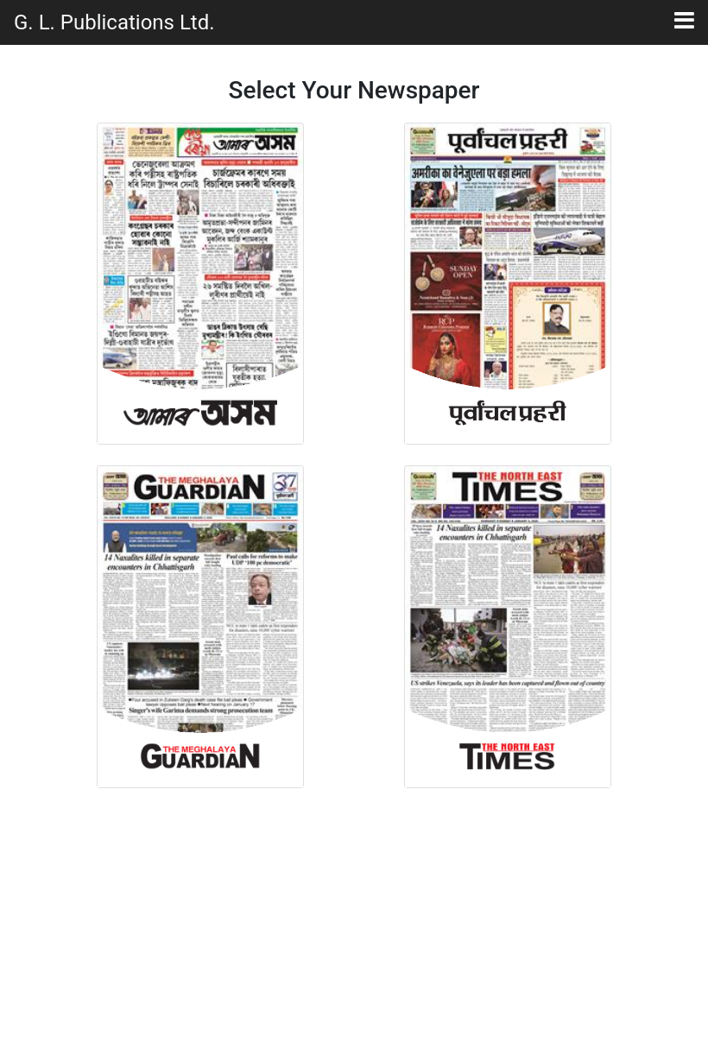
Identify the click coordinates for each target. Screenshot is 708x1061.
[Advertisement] (354, 926)
